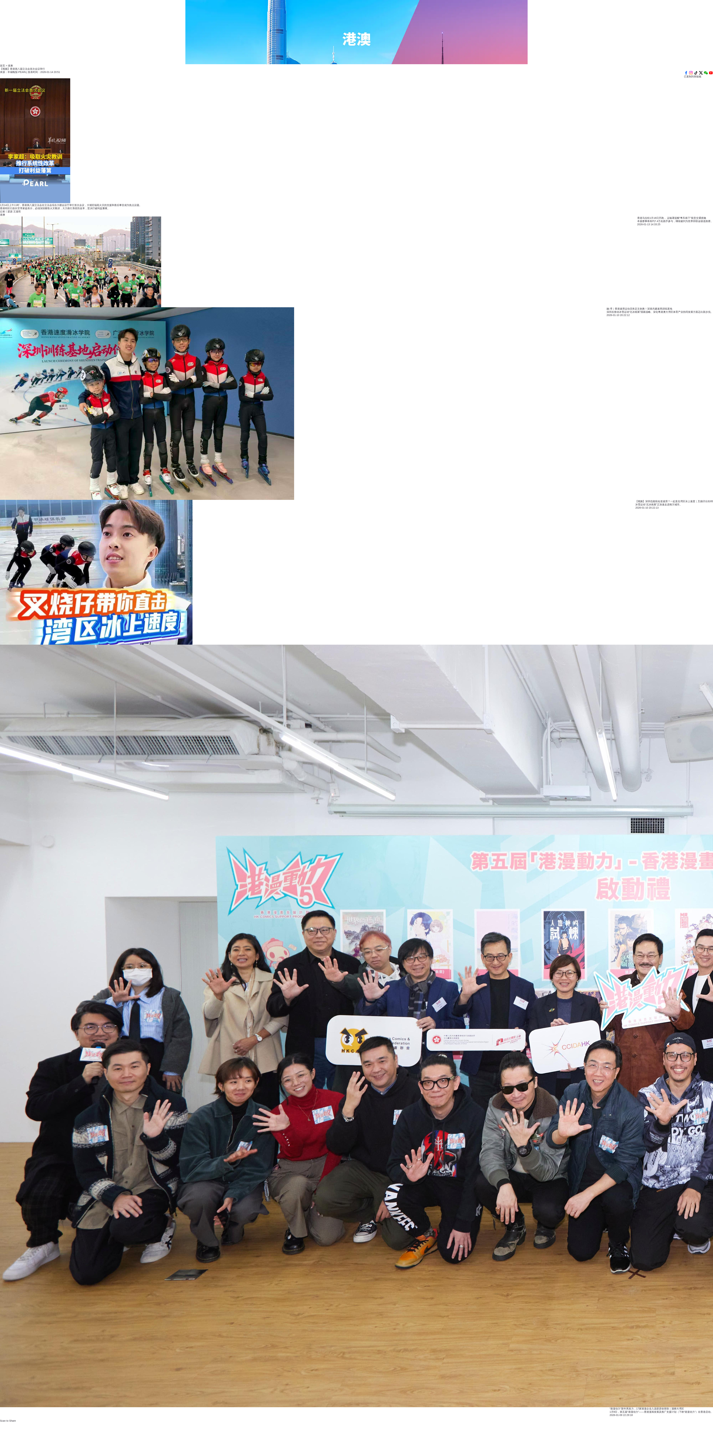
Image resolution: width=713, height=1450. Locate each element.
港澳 (2, 214)
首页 (2, 65)
